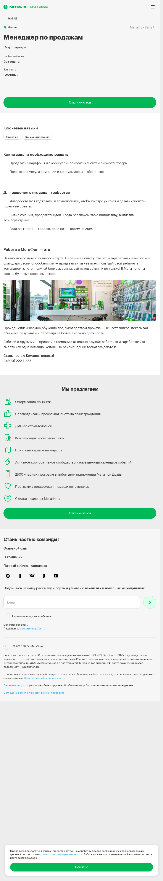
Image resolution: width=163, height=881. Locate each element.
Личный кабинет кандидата (25, 565)
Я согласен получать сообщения (32, 616)
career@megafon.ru (32, 628)
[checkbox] (8, 615)
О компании (13, 557)
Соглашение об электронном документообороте (34, 692)
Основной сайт (15, 548)
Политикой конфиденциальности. (45, 677)
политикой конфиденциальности (62, 854)
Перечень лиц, (12, 685)
